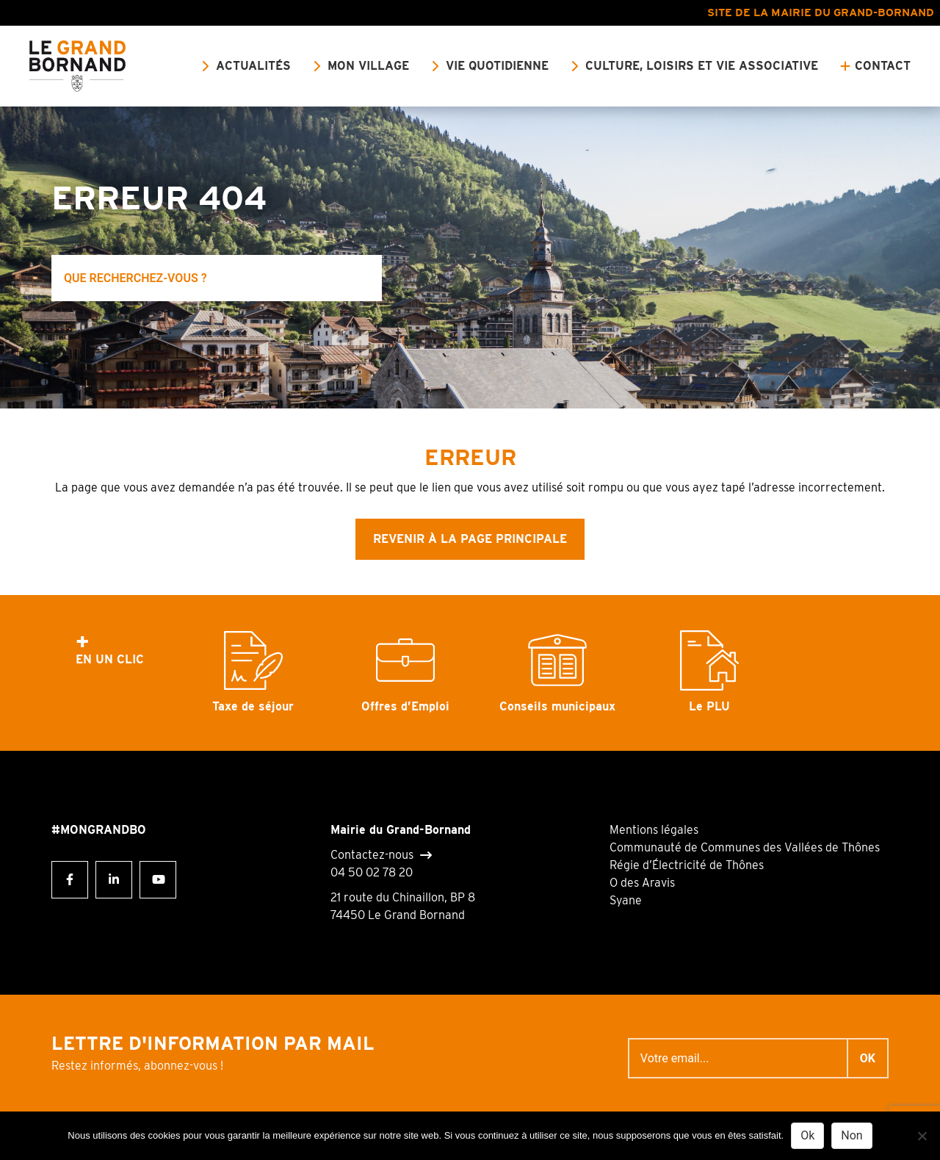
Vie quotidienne (497, 66)
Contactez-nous (371, 855)
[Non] (921, 1135)
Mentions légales (654, 830)
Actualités (253, 66)
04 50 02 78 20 (371, 872)
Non (851, 1135)
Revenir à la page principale (470, 539)
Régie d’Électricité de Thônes (687, 865)
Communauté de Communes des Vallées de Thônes (745, 847)
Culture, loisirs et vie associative (701, 66)
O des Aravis (642, 883)
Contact (883, 66)
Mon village (368, 66)
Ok (807, 1135)
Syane (626, 900)
